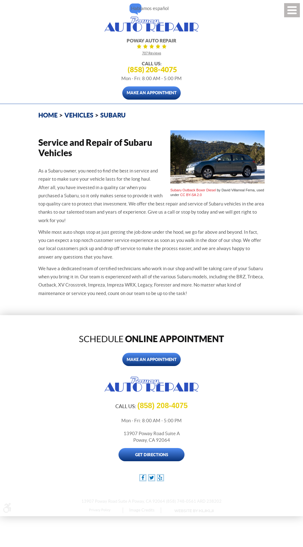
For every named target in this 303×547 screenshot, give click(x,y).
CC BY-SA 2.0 (191, 195)
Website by (193, 511)
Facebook (142, 477)
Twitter (151, 477)
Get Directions (151, 454)
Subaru (113, 115)
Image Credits (142, 510)
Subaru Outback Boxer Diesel (193, 190)
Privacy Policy (100, 510)
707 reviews (151, 53)
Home (48, 115)
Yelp (160, 477)
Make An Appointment (152, 92)
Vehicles (78, 115)
